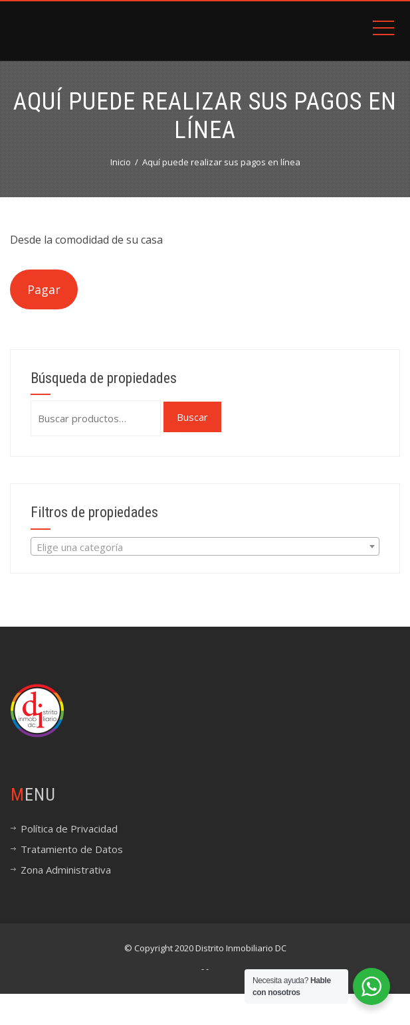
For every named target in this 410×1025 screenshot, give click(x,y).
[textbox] (205, 547)
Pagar (43, 289)
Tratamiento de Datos (72, 849)
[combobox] (205, 546)
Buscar (192, 417)
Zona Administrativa (66, 869)
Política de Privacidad (69, 828)
